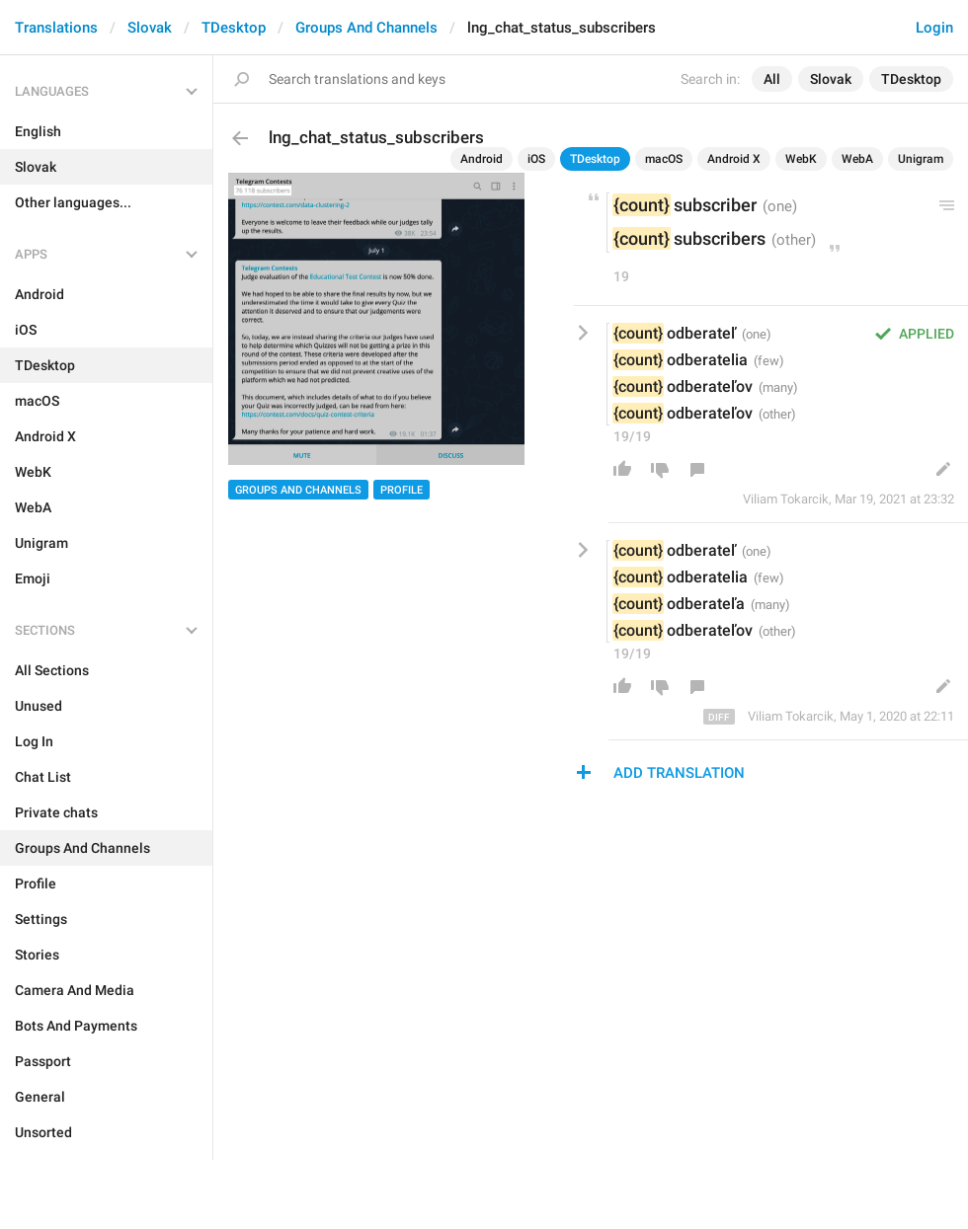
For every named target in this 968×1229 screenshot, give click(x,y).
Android (481, 159)
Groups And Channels (366, 28)
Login (934, 28)
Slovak (149, 28)
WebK (801, 159)
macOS (664, 159)
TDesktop (234, 28)
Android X (734, 159)
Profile (401, 490)
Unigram (920, 159)
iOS (536, 159)
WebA (857, 159)
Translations (56, 28)
